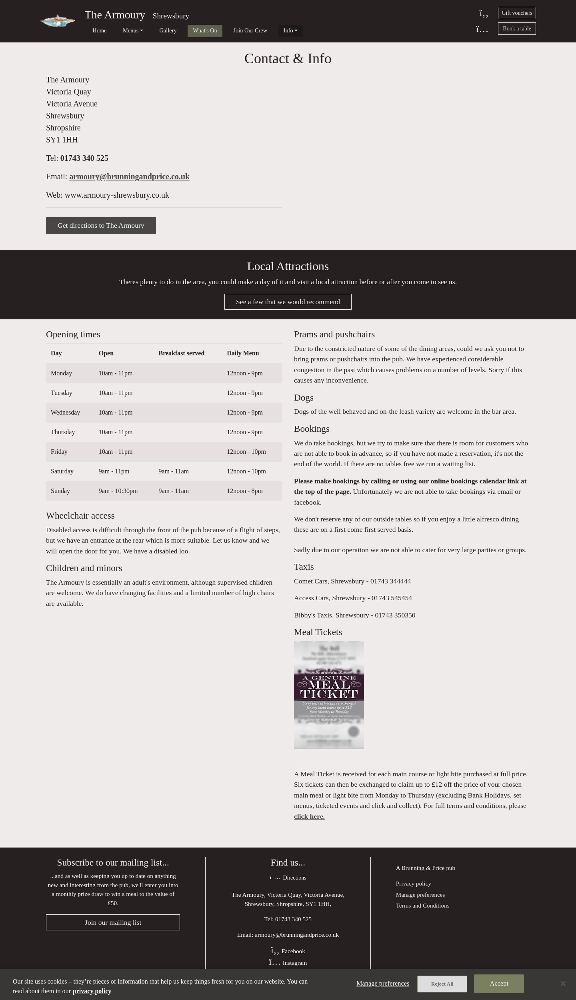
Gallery (150, 30)
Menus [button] (118, 30)
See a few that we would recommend (288, 306)
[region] (288, 984)
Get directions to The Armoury (101, 229)
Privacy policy (413, 889)
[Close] (563, 983)
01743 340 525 (84, 161)
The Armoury (115, 14)
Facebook (288, 957)
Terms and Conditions (423, 911)
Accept (499, 984)
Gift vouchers (517, 13)
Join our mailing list (113, 929)
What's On (181, 30)
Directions (288, 885)
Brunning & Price (423, 874)
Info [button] (252, 30)
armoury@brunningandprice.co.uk (129, 180)
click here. (309, 823)
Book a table (517, 29)
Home (93, 30)
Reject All (442, 985)
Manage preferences (420, 901)
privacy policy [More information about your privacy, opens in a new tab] (92, 991)
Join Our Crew (220, 30)
